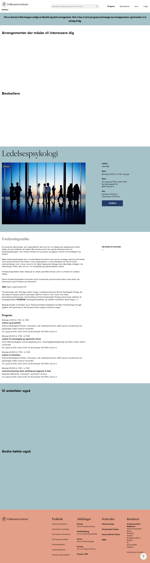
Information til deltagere (61, 529)
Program (111, 6)
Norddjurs (130, 533)
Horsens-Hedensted (134, 529)
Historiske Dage (108, 524)
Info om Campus (83, 549)
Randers (130, 535)
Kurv (137, 6)
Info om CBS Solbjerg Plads (87, 534)
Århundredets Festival (110, 529)
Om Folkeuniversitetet (60, 539)
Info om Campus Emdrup (86, 526)
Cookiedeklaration (58, 549)
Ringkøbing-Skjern (133, 538)
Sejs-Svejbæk (132, 544)
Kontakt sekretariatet (59, 524)
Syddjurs (130, 547)
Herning (80, 546)
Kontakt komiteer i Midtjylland (134, 525)
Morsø (129, 531)
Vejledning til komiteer (135, 552)
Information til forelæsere (61, 534)
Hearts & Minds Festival (111, 534)
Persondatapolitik (58, 544)
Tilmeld (112, 203)
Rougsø (129, 540)
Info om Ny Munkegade (85, 541)
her (77, 299)
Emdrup (80, 524)
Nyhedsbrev (125, 6)
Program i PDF (82, 554)
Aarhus (79, 539)
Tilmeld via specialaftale (61, 555)
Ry (128, 542)
